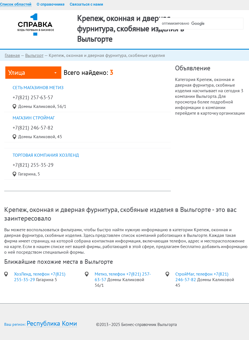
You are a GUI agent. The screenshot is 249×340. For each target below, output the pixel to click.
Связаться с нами (86, 4)
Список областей (15, 4)
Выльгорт (34, 55)
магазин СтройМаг (34, 118)
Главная (12, 55)
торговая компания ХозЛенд (46, 155)
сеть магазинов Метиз (38, 87)
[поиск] (203, 23)
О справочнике (50, 4)
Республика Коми (52, 323)
